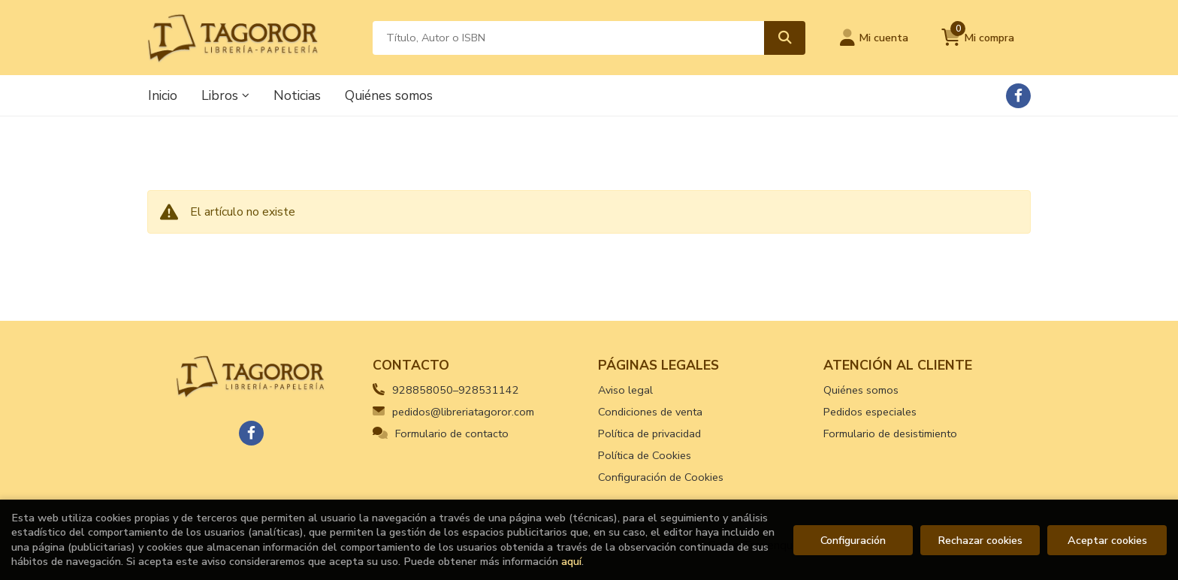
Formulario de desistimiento (890, 433)
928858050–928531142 (455, 389)
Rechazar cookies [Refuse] (980, 540)
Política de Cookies (644, 455)
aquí (571, 561)
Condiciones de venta (650, 411)
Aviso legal (625, 389)
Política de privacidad (649, 433)
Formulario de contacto (441, 433)
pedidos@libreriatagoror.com (453, 411)
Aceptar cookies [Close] (1107, 540)
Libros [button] (225, 95)
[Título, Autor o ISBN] (568, 38)
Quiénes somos (861, 389)
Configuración (853, 540)
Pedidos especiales (870, 411)
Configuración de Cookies (660, 477)
